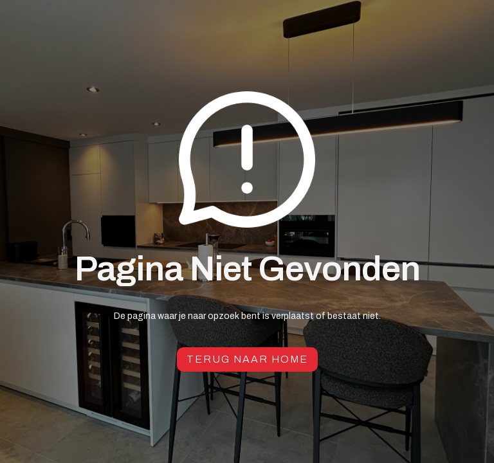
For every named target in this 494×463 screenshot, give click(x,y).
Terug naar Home (247, 359)
